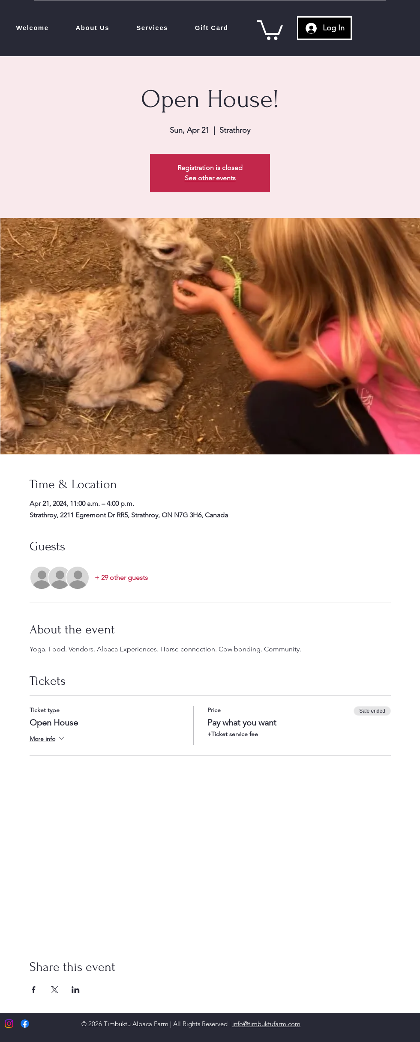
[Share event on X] (55, 989)
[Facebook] (24, 1023)
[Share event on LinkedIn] (76, 989)
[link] (270, 29)
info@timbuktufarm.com (266, 1024)
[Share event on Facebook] (34, 989)
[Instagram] (9, 1023)
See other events (210, 178)
